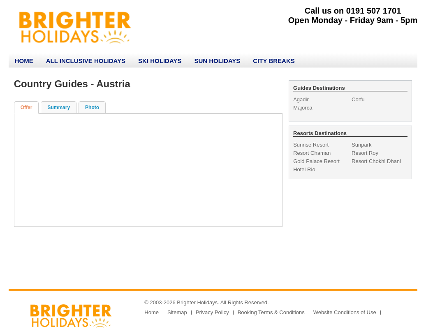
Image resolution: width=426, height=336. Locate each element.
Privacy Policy (212, 312)
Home (24, 60)
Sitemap (177, 312)
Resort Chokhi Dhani (376, 161)
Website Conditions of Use (344, 312)
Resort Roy (365, 153)
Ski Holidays (159, 60)
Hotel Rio (304, 169)
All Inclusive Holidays (85, 60)
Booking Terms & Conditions (271, 312)
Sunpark (361, 145)
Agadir (301, 99)
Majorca (302, 108)
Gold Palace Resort (316, 161)
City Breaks (273, 60)
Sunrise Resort (311, 145)
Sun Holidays (217, 60)
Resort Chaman (312, 153)
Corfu (358, 99)
